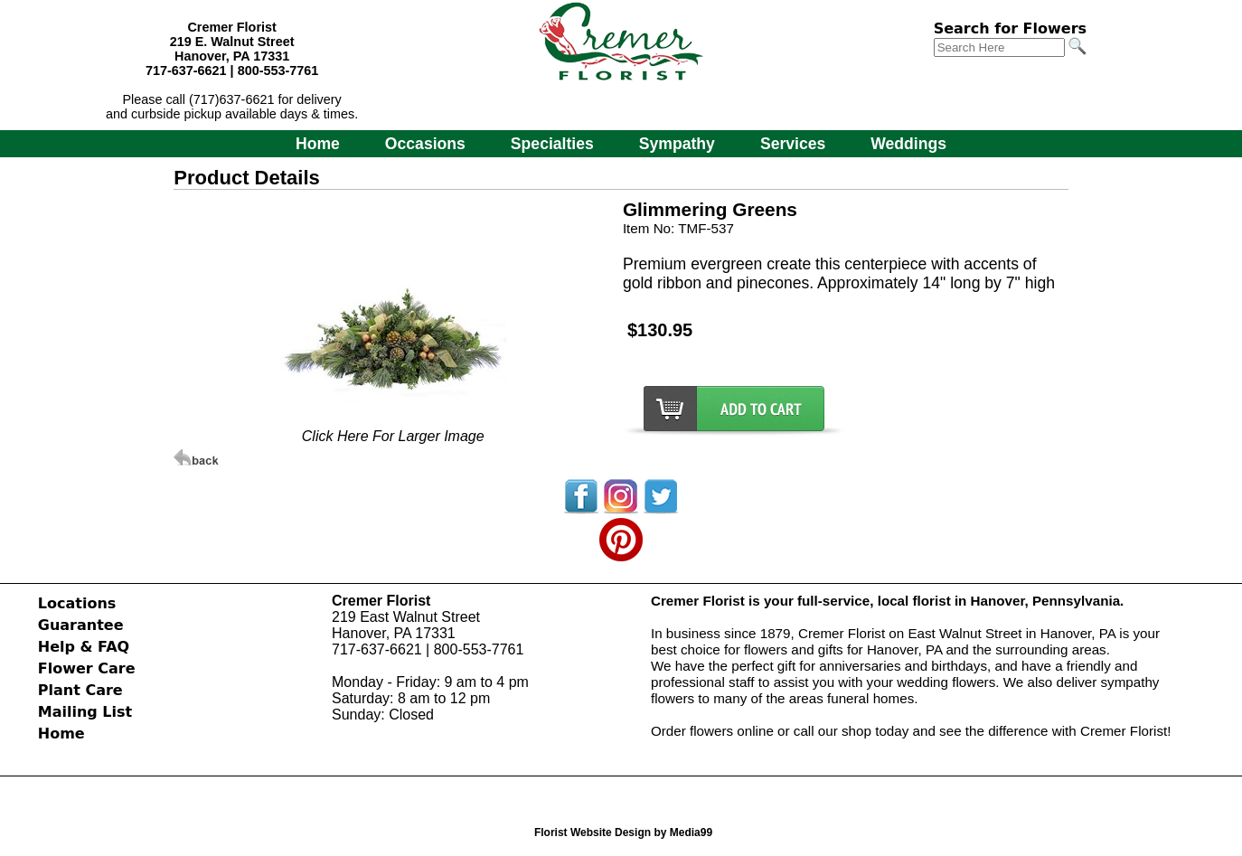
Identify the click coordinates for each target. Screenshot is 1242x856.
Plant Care (80, 690)
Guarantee (81, 625)
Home (318, 144)
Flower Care (87, 668)
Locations (77, 603)
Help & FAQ (83, 646)
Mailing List (85, 711)
